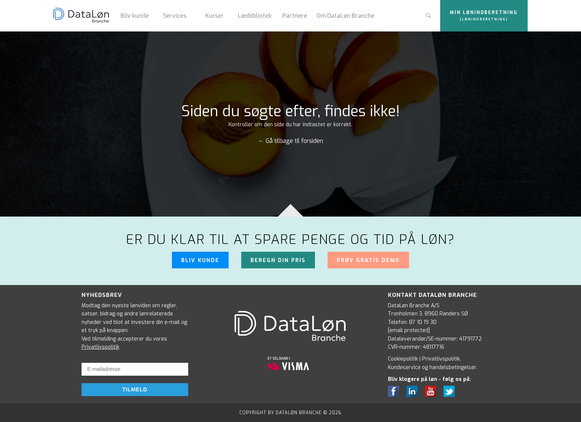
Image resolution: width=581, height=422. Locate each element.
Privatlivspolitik (100, 347)
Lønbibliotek (255, 16)
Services (174, 16)
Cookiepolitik (403, 358)
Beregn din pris (278, 260)
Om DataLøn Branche (345, 16)
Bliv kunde (134, 16)
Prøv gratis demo (368, 260)
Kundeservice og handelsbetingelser (432, 367)
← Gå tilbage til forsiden (290, 141)
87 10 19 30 (422, 322)
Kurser (214, 16)
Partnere (294, 16)
